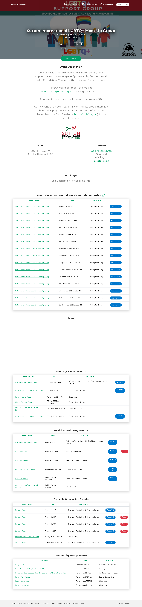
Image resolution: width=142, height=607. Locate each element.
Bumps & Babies (21, 460)
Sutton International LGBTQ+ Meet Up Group (32, 206)
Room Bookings (79, 603)
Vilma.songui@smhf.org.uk (56, 91)
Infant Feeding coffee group (26, 382)
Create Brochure (64, 603)
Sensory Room (20, 510)
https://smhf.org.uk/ (85, 114)
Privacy (38, 603)
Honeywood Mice (22, 451)
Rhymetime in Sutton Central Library (29, 390)
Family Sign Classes (22, 577)
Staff (53, 603)
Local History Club (22, 581)
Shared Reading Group (23, 402)
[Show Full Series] (103, 195)
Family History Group (23, 397)
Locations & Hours (26, 603)
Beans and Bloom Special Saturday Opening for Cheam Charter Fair (40, 573)
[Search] (120, 4)
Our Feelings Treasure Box (25, 469)
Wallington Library (101, 150)
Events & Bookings (18, 4)
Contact (46, 603)
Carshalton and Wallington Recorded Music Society (34, 569)
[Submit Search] (127, 4)
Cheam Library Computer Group (27, 537)
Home (14, 603)
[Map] (71, 343)
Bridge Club (19, 565)
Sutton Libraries (123, 603)
